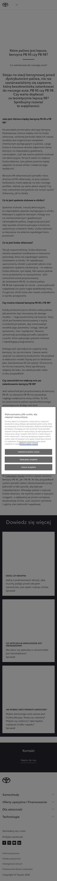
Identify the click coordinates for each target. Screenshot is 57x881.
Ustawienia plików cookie (28, 452)
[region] (28, 440)
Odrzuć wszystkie (28, 467)
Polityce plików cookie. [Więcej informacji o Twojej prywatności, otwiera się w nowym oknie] (28, 444)
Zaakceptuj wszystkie (28, 459)
